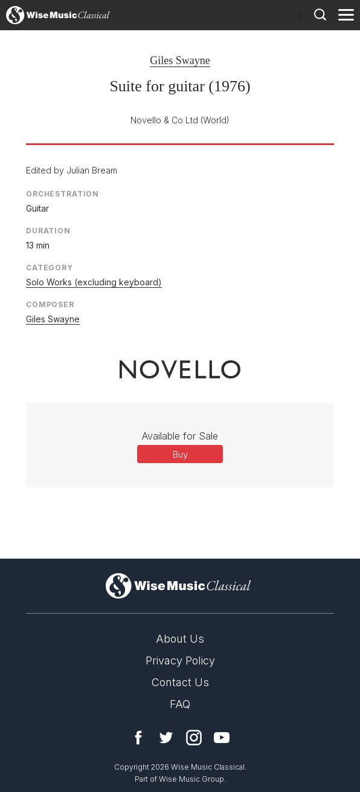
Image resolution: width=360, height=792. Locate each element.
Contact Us (180, 682)
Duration (48, 230)
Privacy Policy (180, 660)
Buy (180, 454)
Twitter (166, 737)
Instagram (194, 737)
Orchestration (62, 193)
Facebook (138, 737)
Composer (50, 304)
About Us (180, 638)
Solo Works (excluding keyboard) (94, 282)
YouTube (222, 737)
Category (49, 267)
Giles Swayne (180, 60)
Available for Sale (180, 436)
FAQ (180, 704)
